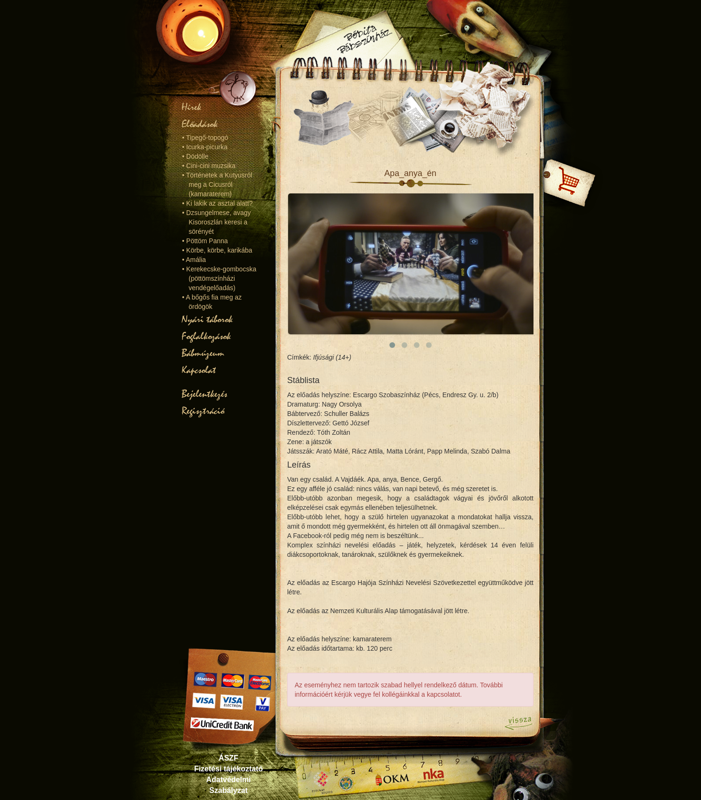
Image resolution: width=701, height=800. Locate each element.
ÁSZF (228, 758)
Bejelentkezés (204, 394)
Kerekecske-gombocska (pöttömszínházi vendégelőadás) (221, 278)
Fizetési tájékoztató (228, 769)
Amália (196, 259)
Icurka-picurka (207, 147)
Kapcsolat (199, 370)
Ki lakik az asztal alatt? (219, 203)
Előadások (200, 124)
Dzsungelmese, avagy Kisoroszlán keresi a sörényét (218, 222)
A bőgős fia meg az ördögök (214, 301)
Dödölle (197, 156)
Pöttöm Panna (207, 241)
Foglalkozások (206, 336)
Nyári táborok (207, 319)
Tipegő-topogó (207, 137)
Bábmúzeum (203, 353)
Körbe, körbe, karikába (219, 250)
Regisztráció (203, 411)
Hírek (191, 107)
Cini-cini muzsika (211, 165)
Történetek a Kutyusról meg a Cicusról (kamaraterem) (219, 184)
